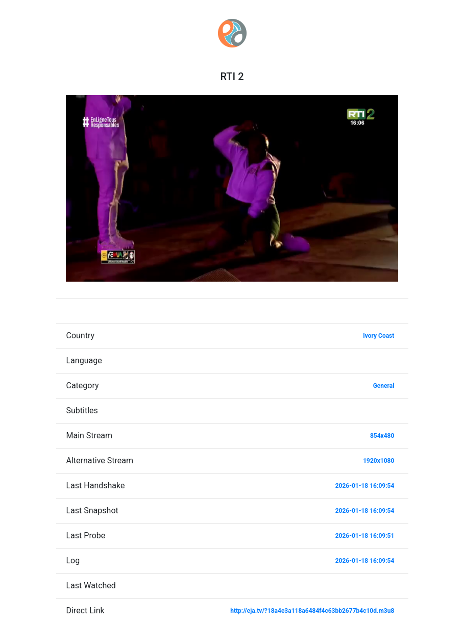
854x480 (382, 435)
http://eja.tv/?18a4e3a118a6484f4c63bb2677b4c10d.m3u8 (312, 610)
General (384, 385)
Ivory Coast (378, 335)
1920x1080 (378, 460)
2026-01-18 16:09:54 (365, 485)
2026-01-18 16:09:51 (365, 535)
